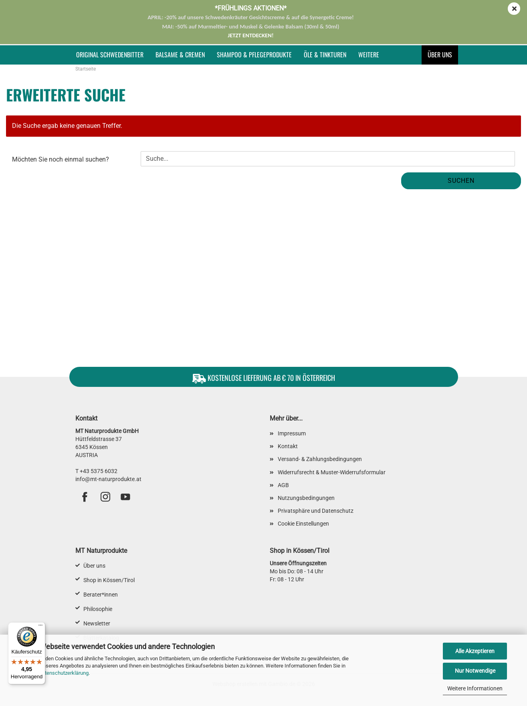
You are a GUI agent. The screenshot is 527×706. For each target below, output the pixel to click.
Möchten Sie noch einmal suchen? (60, 159)
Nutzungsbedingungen (306, 498)
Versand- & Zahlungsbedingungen (320, 459)
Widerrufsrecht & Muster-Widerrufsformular (332, 472)
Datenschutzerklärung (63, 673)
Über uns (440, 54)
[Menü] (40, 627)
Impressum (292, 433)
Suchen (461, 180)
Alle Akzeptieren (475, 651)
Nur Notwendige (475, 671)
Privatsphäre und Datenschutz (315, 511)
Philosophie (97, 609)
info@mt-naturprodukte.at (108, 479)
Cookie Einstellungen (303, 523)
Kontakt (288, 446)
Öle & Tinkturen (325, 54)
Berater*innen (100, 594)
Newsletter (96, 623)
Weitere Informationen (475, 688)
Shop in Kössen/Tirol (109, 580)
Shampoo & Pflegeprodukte (254, 54)
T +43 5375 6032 (96, 471)
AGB (283, 485)
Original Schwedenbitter (109, 54)
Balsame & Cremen (180, 54)
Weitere (368, 54)
